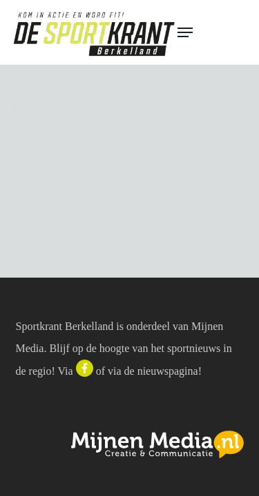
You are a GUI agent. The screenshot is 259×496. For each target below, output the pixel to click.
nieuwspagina (167, 371)
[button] (212, 32)
